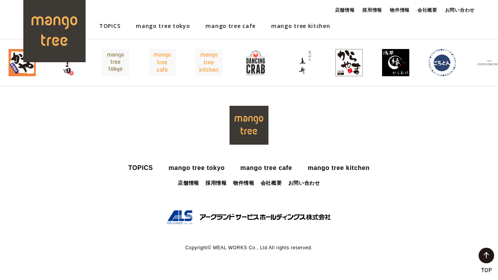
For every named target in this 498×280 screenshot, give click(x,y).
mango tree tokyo (163, 26)
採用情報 (372, 10)
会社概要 (427, 10)
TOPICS (109, 26)
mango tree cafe (230, 26)
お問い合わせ (460, 10)
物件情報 (400, 10)
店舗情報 (345, 10)
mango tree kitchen (300, 26)
